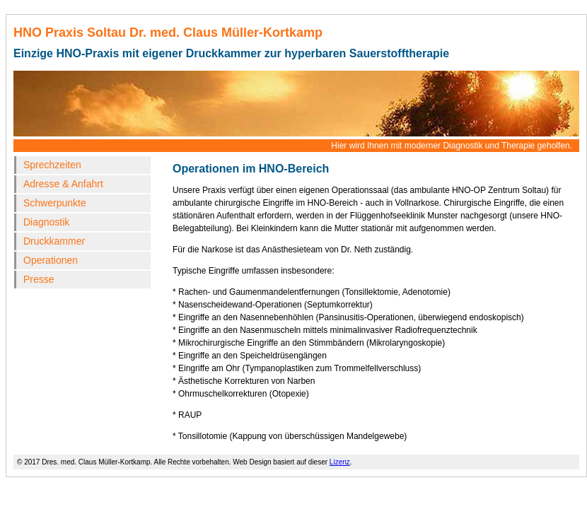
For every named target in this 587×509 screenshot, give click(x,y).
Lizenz (340, 462)
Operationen (50, 260)
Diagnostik (46, 222)
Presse (38, 279)
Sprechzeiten (52, 164)
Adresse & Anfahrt (63, 183)
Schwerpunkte (54, 203)
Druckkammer (54, 241)
